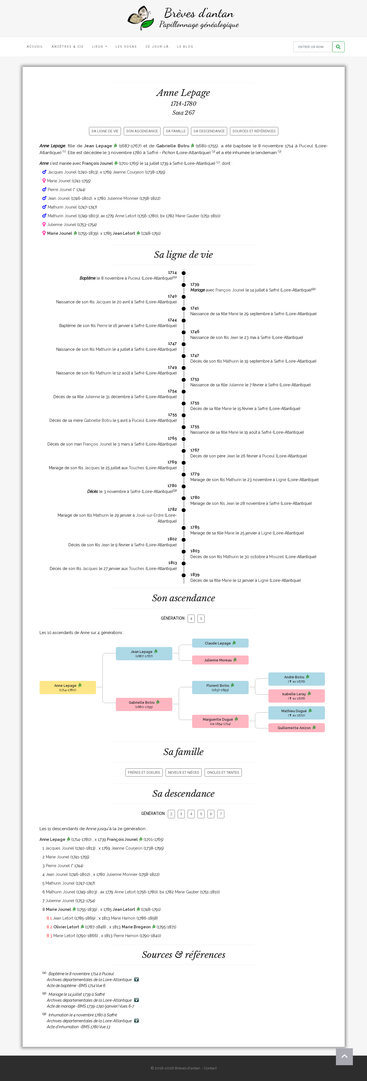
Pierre (102, 325)
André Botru (294, 677)
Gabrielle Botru (172, 145)
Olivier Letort (66, 927)
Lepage (195, 92)
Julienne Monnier (122, 198)
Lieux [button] (98, 47)
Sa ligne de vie (105, 131)
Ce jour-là (157, 47)
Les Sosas (126, 47)
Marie (233, 314)
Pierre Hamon (126, 935)
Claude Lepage (218, 643)
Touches (136, 468)
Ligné (281, 479)
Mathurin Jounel (62, 207)
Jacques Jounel (62, 172)
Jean (234, 337)
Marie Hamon (123, 918)
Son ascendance (142, 131)
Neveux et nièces (183, 772)
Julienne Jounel (61, 224)
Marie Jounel (59, 181)
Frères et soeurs (144, 772)
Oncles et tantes (223, 772)
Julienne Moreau (218, 660)
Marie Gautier (187, 216)
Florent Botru (218, 686)
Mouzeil (276, 556)
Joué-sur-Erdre (150, 515)
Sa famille (176, 131)
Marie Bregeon (136, 927)
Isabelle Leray (294, 694)
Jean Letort (124, 233)
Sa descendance (209, 131)
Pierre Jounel (60, 189)
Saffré (152, 152)
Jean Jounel (59, 198)
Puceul (306, 145)
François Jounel (97, 163)
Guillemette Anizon (294, 728)
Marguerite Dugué (218, 720)
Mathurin (103, 349)
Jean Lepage (98, 145)
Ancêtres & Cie (68, 47)
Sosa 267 (183, 112)
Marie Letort (64, 935)
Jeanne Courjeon (128, 172)
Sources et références (254, 131)
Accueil (35, 47)
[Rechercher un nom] (312, 46)
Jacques (103, 302)
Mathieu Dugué (294, 711)
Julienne (236, 385)
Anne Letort (125, 216)
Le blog (185, 47)
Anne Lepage (65, 686)
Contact (210, 1068)
